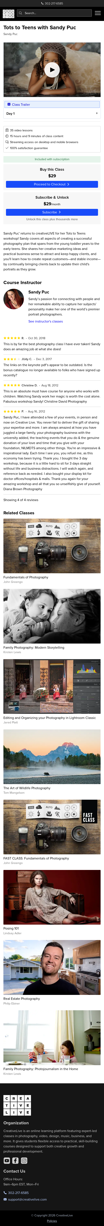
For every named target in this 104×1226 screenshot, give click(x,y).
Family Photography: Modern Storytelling (33, 647)
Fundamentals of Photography (25, 577)
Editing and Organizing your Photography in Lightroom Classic (49, 717)
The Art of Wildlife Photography (26, 788)
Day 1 (10, 113)
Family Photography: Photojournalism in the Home (40, 1068)
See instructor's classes (45, 321)
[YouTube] (6, 1160)
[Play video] (52, 70)
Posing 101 (11, 928)
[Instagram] (24, 1160)
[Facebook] (15, 1160)
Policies (52, 1221)
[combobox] (54, 13)
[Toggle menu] (97, 13)
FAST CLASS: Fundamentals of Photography (36, 858)
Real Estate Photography (21, 998)
